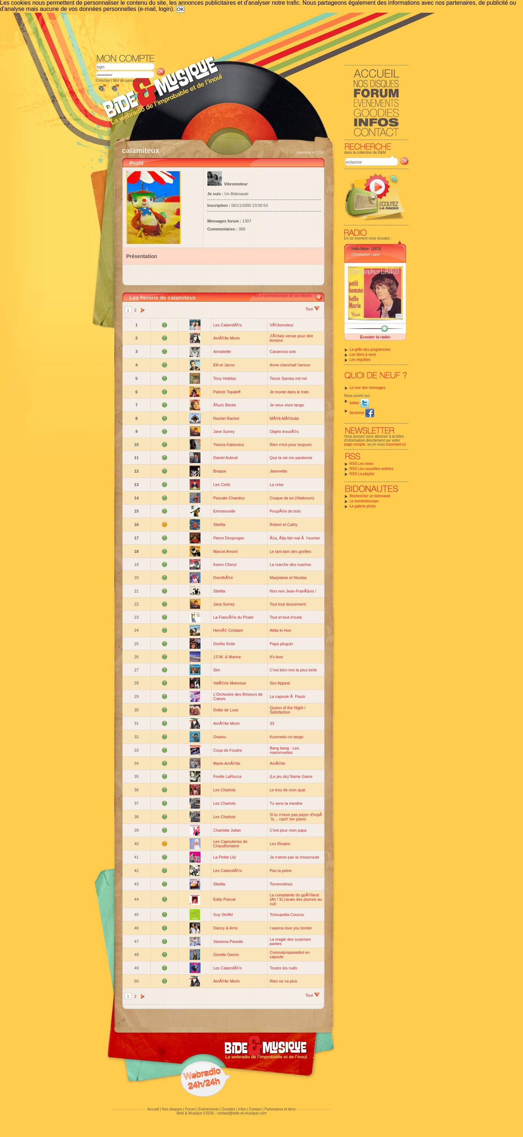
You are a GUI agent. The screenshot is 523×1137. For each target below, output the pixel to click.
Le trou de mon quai (287, 790)
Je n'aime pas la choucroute (294, 857)
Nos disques (172, 1109)
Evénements (208, 1109)
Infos (242, 1109)
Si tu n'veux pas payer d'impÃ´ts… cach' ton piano (295, 816)
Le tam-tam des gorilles (290, 551)
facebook (362, 413)
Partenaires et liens (280, 1109)
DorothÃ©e (223, 577)
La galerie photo (363, 506)
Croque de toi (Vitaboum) (291, 498)
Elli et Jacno (224, 365)
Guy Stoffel (223, 914)
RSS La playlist (362, 474)
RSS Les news (362, 464)
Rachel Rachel (226, 418)
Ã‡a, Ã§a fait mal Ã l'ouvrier (294, 538)
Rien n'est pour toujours (290, 444)
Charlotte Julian (227, 830)
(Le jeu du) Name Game (290, 776)
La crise (276, 484)
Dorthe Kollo (224, 644)
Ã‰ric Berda (224, 405)
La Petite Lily (224, 857)
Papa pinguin (281, 644)
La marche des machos (290, 564)
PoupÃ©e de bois (285, 511)
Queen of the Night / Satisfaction (287, 710)
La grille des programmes (370, 349)
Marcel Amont (225, 551)
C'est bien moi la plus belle (293, 670)
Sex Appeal (279, 683)
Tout (312, 309)
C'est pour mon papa (288, 830)
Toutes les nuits (283, 968)
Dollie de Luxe (226, 710)
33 (271, 723)
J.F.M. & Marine (227, 657)
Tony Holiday (224, 378)
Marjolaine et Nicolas (288, 577)
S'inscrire (103, 81)
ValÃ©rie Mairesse (229, 683)
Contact (255, 1109)
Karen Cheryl (224, 564)
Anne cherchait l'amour (289, 365)
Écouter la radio (375, 337)
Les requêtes (360, 360)
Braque (219, 471)
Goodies (228, 1109)
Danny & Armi (225, 928)
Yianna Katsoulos (228, 444)
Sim (216, 670)
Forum (190, 1109)
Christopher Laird (366, 255)
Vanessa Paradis (228, 941)
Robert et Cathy (283, 524)
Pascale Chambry (229, 498)
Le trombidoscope (364, 501)
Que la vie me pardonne (290, 457)
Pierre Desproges (228, 538)
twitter (359, 403)
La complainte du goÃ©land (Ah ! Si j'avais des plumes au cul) (295, 899)
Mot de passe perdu (129, 81)
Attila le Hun (280, 630)
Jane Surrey (224, 431)
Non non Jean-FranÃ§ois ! (292, 591)
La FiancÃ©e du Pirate (233, 617)
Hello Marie (360, 248)
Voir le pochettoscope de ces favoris (282, 296)
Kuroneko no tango (286, 737)
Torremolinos (280, 884)
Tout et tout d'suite (285, 617)
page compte (354, 444)
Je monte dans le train (289, 392)
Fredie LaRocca (227, 776)
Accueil (153, 1109)
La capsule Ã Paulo (287, 696)
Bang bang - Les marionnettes (284, 750)
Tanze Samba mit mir (288, 378)
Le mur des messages (367, 388)
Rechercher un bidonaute (370, 496)
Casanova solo (282, 351)
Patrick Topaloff (226, 392)
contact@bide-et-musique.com (242, 1113)
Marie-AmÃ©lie (226, 763)
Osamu (219, 737)
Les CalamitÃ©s (227, 325)
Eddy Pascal (224, 899)
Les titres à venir (363, 355)
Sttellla (219, 524)
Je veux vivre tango (286, 405)
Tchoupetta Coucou (286, 914)
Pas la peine (280, 870)
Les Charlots (224, 790)
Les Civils (221, 484)
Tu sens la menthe (285, 803)
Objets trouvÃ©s (284, 431)
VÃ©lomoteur (281, 325)
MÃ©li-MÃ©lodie (284, 418)
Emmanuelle (224, 511)
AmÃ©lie (277, 763)
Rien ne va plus (283, 981)
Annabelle (222, 351)
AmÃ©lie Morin (226, 338)
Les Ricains (279, 843)
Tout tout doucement (287, 604)
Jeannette (278, 471)
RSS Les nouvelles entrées (372, 469)
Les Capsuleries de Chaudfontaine (230, 843)
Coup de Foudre (227, 750)
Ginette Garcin (226, 954)
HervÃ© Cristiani (228, 630)
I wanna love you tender (290, 928)
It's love (276, 657)
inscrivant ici (396, 444)
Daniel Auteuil (225, 457)
